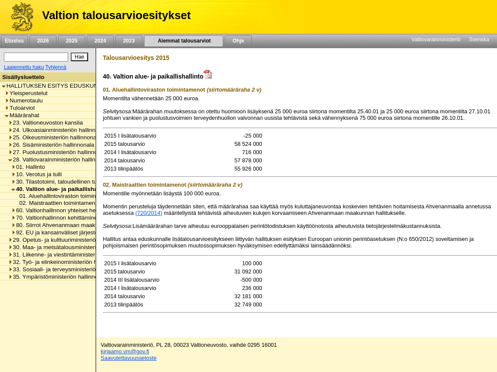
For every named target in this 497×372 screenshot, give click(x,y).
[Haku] (36, 57)
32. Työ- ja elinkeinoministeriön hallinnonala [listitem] (66, 262)
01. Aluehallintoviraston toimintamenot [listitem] (65, 196)
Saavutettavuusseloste (129, 358)
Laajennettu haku (24, 67)
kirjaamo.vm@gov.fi (125, 351)
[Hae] (79, 57)
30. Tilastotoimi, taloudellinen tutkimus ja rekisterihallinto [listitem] (85, 181)
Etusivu (14, 41)
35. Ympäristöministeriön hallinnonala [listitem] (58, 276)
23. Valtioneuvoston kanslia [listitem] (45, 122)
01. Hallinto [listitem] (28, 167)
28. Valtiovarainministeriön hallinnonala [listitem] (60, 159)
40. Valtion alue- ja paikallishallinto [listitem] (61, 189)
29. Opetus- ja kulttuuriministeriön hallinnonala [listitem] (70, 240)
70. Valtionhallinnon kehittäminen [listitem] (56, 217)
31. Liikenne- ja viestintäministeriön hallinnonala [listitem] (71, 254)
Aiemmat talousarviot (183, 41)
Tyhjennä (55, 67)
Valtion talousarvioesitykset (116, 15)
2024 (100, 41)
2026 (43, 41)
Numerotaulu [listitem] (24, 100)
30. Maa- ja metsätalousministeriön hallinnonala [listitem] (71, 247)
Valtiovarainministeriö (436, 39)
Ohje (238, 41)
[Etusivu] (19, 17)
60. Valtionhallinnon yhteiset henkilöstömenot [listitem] (71, 210)
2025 (71, 41)
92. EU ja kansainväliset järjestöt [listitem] (55, 232)
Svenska (479, 39)
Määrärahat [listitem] (22, 115)
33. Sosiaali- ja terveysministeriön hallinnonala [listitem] (70, 269)
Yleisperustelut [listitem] (26, 93)
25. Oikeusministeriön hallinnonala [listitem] (54, 137)
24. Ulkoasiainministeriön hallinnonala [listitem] (59, 130)
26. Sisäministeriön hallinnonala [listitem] (51, 145)
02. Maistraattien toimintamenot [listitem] (57, 203)
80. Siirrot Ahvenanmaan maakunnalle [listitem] (62, 225)
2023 (129, 41)
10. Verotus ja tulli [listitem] (36, 174)
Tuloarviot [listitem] (20, 108)
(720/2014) (148, 213)
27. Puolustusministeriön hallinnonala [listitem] (58, 152)
